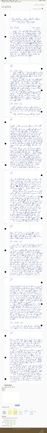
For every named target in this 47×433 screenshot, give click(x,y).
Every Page (19, 1)
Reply (35, 4)
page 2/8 (5, 63)
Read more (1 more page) (8, 385)
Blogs (11, 0)
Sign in (40, 0)
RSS (11, 420)
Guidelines (3, 390)
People (14, 0)
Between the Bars (6, 0)
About (16, 0)
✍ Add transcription (42, 4)
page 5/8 (5, 223)
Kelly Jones (4, 6)
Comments (12, 1)
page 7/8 (5, 330)
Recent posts (8, 1)
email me (14, 420)
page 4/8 (5, 170)
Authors (16, 1)
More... (35, 411)
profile (10, 6)
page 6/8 (5, 277)
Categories (4, 1)
